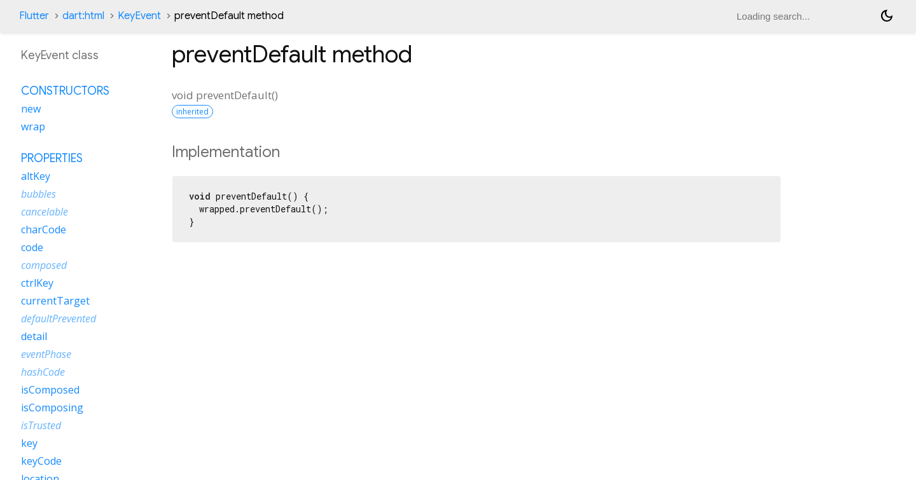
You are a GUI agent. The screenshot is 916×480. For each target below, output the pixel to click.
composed (44, 265)
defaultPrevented (58, 319)
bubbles (38, 194)
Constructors (65, 91)
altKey (35, 176)
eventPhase (46, 354)
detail (34, 336)
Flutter (34, 16)
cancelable (44, 212)
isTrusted (41, 425)
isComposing (52, 408)
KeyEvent (139, 16)
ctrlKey (37, 283)
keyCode (41, 461)
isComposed (50, 390)
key (29, 443)
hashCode (43, 372)
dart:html (83, 16)
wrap (33, 127)
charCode (43, 230)
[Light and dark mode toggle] (887, 16)
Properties (52, 158)
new (31, 109)
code (32, 247)
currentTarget (55, 301)
